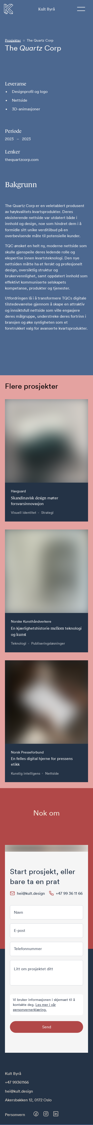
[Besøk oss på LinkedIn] (56, 1114)
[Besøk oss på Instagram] (46, 1114)
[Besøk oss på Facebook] (36, 1114)
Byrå (46, 8)
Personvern (15, 1114)
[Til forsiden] (8, 9)
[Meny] (81, 9)
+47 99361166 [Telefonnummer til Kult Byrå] (17, 1082)
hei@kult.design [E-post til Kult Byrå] (19, 1091)
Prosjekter (13, 40)
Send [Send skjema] (46, 1026)
